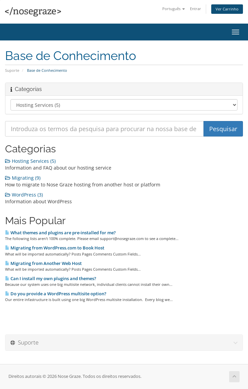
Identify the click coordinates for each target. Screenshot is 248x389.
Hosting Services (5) (30, 161)
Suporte (12, 70)
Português (173, 8)
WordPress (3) (24, 194)
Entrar (195, 8)
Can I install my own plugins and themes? (50, 278)
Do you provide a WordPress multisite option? (55, 294)
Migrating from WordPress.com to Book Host (54, 248)
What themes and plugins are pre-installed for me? (60, 233)
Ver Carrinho (227, 8)
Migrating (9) (22, 178)
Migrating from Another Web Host (43, 263)
